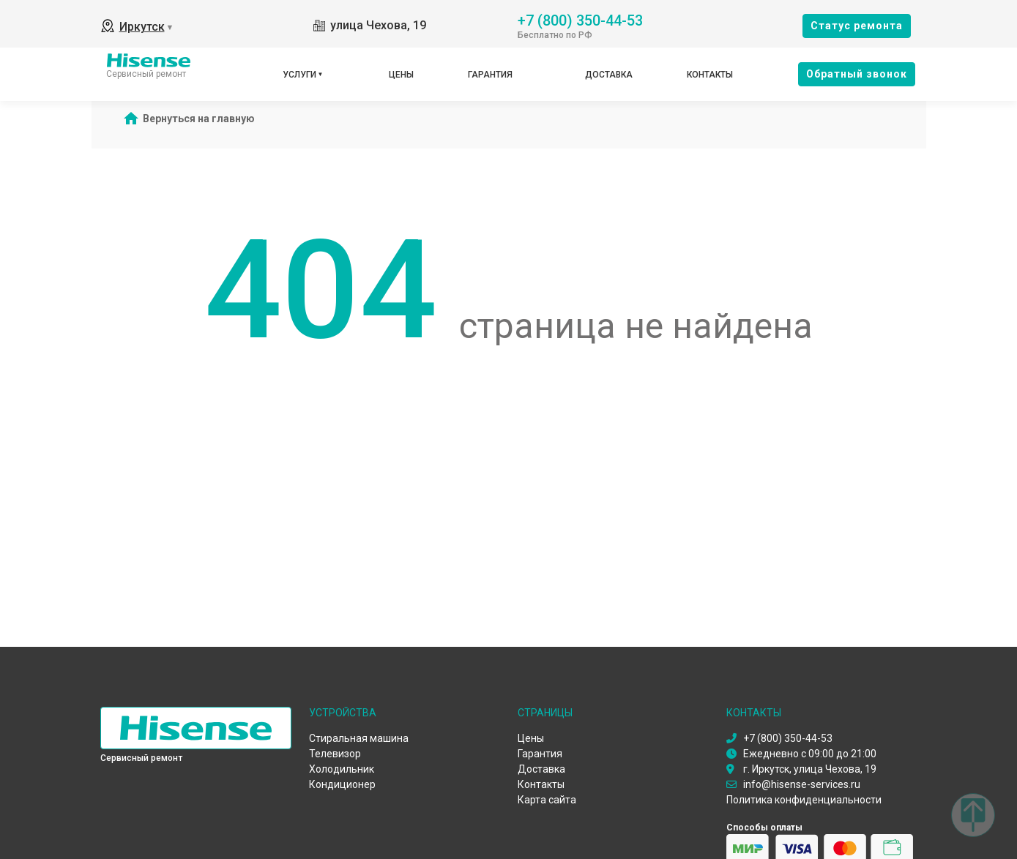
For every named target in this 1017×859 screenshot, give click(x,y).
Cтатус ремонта (857, 25)
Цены (401, 75)
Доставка (609, 75)
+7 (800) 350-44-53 (580, 19)
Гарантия (490, 75)
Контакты (710, 75)
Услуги (299, 75)
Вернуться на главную (199, 118)
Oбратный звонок (856, 74)
